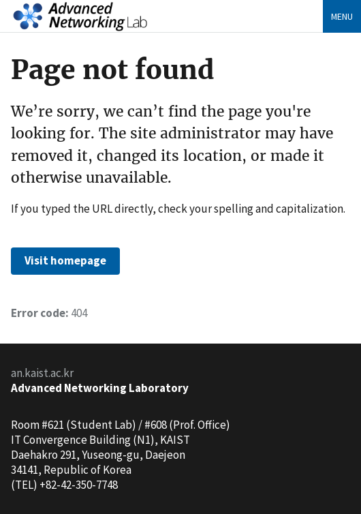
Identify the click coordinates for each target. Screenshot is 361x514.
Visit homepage (65, 260)
